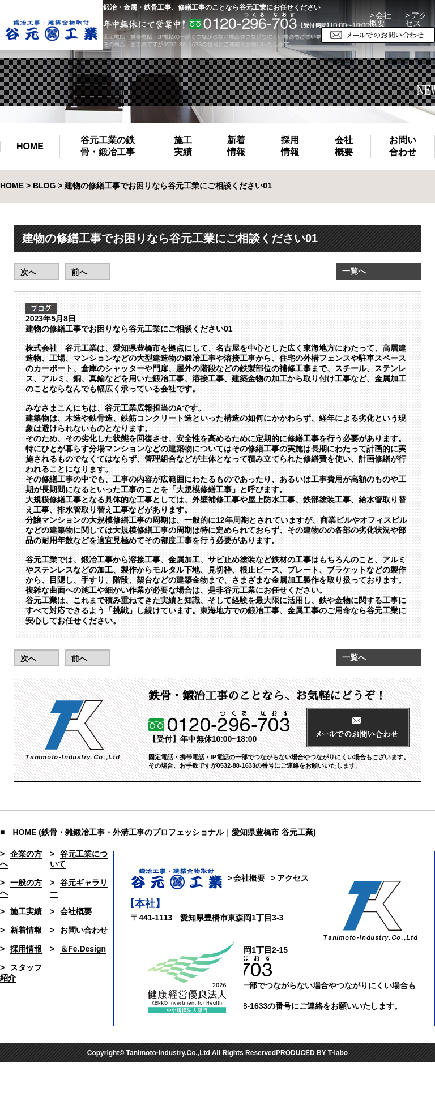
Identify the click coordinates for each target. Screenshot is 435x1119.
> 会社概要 (380, 19)
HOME (30, 146)
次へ (28, 272)
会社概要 (344, 146)
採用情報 (290, 146)
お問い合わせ (402, 146)
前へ (79, 272)
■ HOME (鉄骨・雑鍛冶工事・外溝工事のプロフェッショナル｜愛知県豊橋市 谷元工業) (158, 832)
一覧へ (354, 271)
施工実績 (183, 146)
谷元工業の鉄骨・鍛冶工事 (107, 146)
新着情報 (236, 146)
